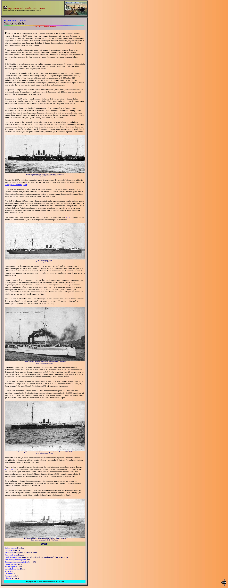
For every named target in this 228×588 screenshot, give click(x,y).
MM (25, 185)
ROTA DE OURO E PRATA (15, 20)
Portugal (69, 217)
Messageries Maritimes (13, 185)
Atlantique (9, 469)
